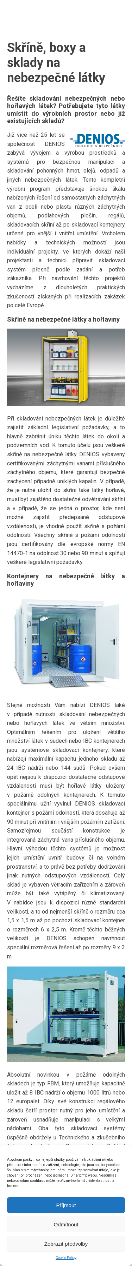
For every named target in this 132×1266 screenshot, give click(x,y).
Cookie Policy (66, 1258)
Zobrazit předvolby (66, 1244)
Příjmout (66, 1205)
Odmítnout (66, 1224)
